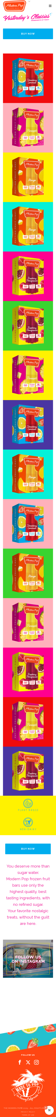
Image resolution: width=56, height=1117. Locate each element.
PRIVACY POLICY (28, 1112)
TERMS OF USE (28, 1115)
